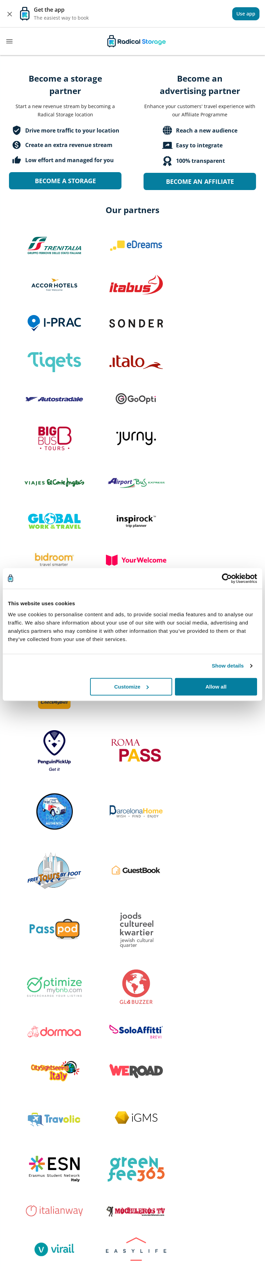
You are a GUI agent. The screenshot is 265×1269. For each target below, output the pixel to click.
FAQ (91, 1109)
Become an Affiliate (200, 181)
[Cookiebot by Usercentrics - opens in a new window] (227, 578)
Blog (158, 1109)
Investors (19, 1109)
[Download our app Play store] (89, 1164)
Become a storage (65, 181)
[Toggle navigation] (9, 41)
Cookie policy (241, 1124)
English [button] (233, 1147)
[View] (245, 13)
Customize (131, 687)
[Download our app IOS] (33, 1164)
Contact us (98, 1124)
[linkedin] (193, 1146)
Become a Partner (29, 1124)
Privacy (233, 1109)
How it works (102, 1094)
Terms (232, 1094)
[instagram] (175, 1146)
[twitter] (157, 1146)
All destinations (171, 1094)
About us (18, 1094)
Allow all (215, 687)
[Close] (10, 14)
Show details (228, 666)
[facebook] (141, 1146)
